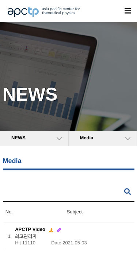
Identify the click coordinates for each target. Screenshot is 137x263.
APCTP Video (30, 229)
